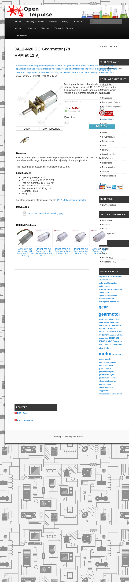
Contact (18, 28)
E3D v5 (118, 302)
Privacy (65, 21)
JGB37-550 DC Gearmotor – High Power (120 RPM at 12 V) (44, 252)
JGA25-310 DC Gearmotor (110, 325)
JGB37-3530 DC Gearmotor (110, 344)
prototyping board (106, 365)
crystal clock (104, 292)
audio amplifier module (108, 283)
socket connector (106, 388)
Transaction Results (64, 28)
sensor (102, 384)
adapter (102, 280)
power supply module (107, 362)
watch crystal (117, 394)
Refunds (53, 21)
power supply (105, 359)
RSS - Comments (25, 420)
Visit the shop (105, 70)
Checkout (45, 28)
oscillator (116, 354)
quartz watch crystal (107, 375)
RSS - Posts (22, 413)
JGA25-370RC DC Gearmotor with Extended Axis (110, 335)
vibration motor (105, 394)
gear (103, 306)
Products (31, 28)
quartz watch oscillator (108, 378)
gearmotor (109, 314)
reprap (113, 381)
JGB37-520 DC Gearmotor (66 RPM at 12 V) (81, 251)
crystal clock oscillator (108, 295)
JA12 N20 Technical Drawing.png (45, 213)
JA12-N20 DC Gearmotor (109, 322)
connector (117, 289)
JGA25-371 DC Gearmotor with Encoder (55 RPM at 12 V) (25, 252)
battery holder (104, 286)
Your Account (21, 35)
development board (107, 302)
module (107, 348)
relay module (104, 381)
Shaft (108, 384)
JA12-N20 (115, 319)
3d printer (103, 276)
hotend (108, 319)
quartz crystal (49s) (106, 372)
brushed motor (106, 289)
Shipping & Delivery (35, 21)
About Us (78, 21)
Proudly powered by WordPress (68, 436)
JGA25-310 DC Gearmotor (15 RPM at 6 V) (99, 251)
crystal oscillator (106, 299)
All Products (106, 72)
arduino (108, 280)
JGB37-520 (114, 338)
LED (101, 348)
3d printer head (115, 276)
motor (105, 353)
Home (18, 21)
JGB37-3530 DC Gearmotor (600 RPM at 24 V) (62, 251)
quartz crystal (105, 368)
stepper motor (104, 391)
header (101, 319)
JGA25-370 (104, 329)
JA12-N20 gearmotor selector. (71, 200)
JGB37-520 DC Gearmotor (111, 341)
